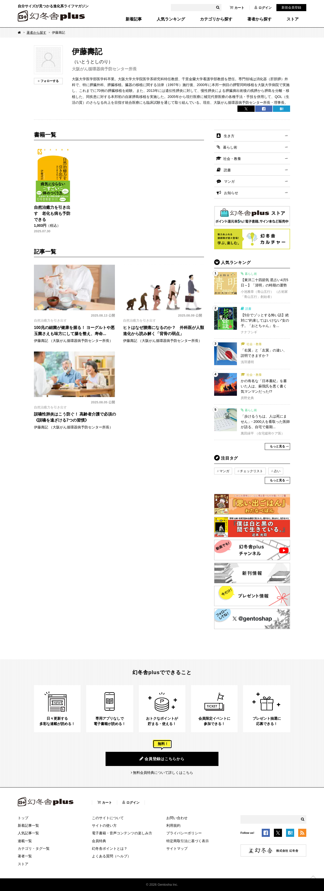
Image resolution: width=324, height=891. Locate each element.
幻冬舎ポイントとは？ (109, 848)
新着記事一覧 (28, 825)
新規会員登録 (291, 7)
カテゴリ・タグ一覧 (34, 848)
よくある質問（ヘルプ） (111, 856)
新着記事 (134, 19)
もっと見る (277, 446)
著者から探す (259, 19)
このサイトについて (108, 818)
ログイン (263, 8)
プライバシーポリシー (184, 833)
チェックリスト (251, 471)
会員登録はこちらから (161, 758)
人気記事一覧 (28, 833)
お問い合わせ (177, 818)
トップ (23, 818)
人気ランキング (171, 19)
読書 (227, 170)
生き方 (229, 136)
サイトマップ (177, 848)
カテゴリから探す (216, 19)
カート (237, 8)
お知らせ (231, 193)
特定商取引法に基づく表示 (187, 841)
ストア (293, 19)
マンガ (229, 181)
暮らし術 (230, 147)
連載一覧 (25, 841)
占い (277, 471)
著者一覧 (25, 856)
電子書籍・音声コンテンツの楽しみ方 (122, 833)
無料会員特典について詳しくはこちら (163, 773)
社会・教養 (232, 159)
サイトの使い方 (104, 825)
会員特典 (99, 841)
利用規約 (173, 825)
